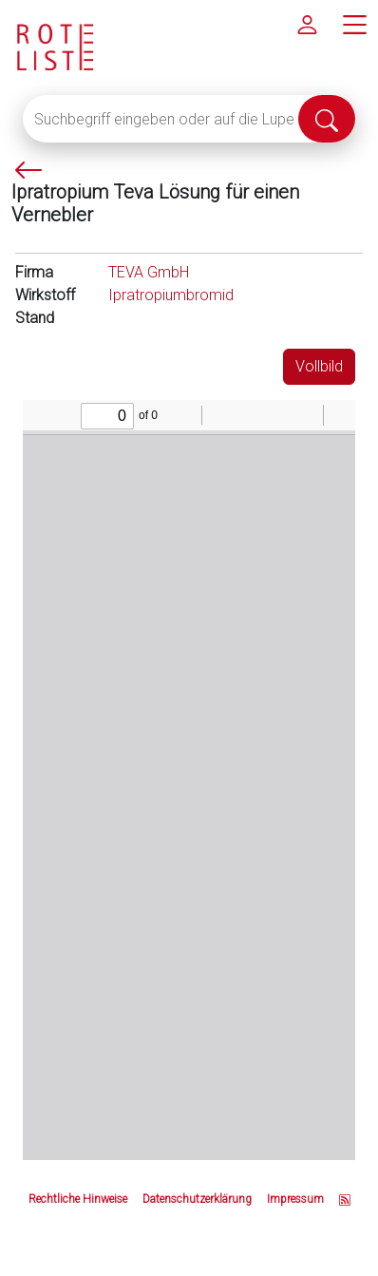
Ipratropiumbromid (171, 295)
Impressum (295, 1199)
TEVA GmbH (148, 272)
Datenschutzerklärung (197, 1199)
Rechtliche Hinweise (77, 1199)
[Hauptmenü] (354, 24)
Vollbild (319, 366)
